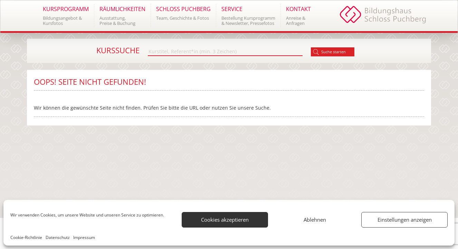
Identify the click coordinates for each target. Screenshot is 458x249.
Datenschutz (58, 237)
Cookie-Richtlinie (26, 237)
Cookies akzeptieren (225, 219)
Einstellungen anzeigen (405, 219)
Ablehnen (315, 219)
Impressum (84, 237)
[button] (65, 15)
